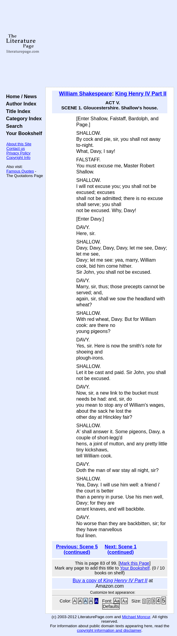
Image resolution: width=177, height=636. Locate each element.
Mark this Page (134, 563)
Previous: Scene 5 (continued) (77, 549)
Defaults (111, 606)
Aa (117, 601)
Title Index (16, 111)
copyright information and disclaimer (109, 630)
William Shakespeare (85, 94)
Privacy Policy (18, 153)
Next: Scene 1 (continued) (120, 549)
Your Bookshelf (22, 133)
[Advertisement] (110, 44)
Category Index (22, 118)
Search (12, 126)
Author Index (19, 103)
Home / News (20, 96)
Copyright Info (18, 157)
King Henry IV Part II (140, 94)
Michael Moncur (136, 617)
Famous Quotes (20, 171)
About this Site (18, 144)
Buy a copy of (110, 580)
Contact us (15, 148)
